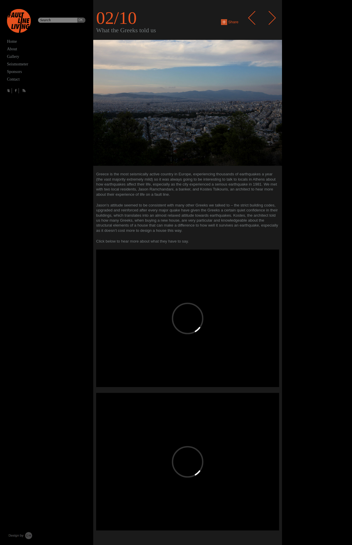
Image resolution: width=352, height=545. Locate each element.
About (12, 49)
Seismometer (17, 64)
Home (12, 41)
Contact (13, 79)
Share (229, 22)
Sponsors (14, 72)
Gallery (13, 56)
